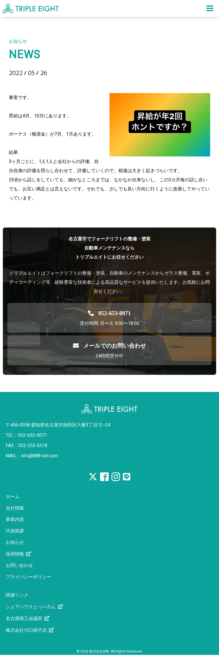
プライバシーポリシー (28, 576)
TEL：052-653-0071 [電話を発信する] (26, 435)
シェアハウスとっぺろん (31, 606)
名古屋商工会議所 (24, 618)
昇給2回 (23, 83)
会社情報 (15, 508)
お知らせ (15, 542)
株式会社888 (99, 651)
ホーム (12, 496)
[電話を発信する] (109, 313)
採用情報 (15, 554)
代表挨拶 (15, 531)
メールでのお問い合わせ (109, 345)
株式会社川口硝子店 (26, 630)
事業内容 (15, 519)
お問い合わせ (19, 565)
